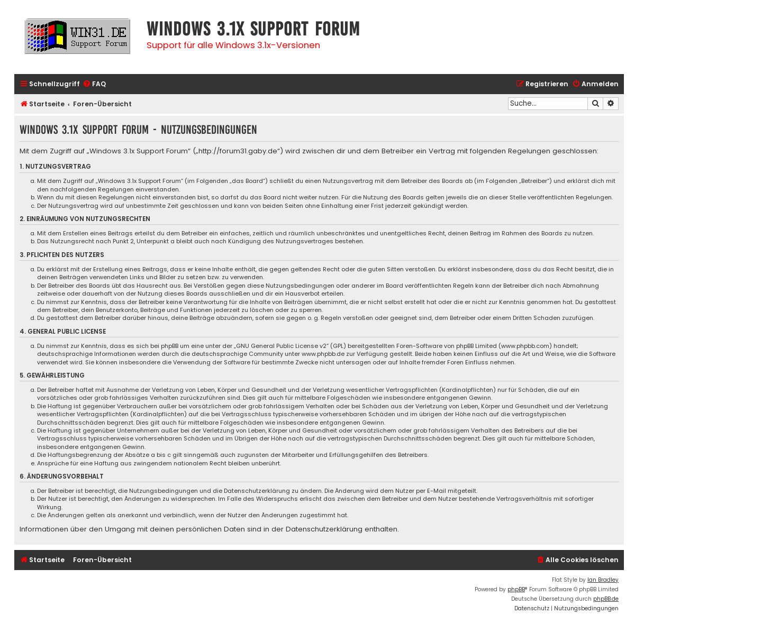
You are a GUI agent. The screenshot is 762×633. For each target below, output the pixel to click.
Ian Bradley (603, 580)
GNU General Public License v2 (281, 346)
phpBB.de (606, 599)
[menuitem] (94, 84)
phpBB (516, 589)
